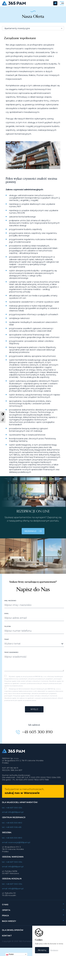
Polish (10, 954)
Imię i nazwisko (10, 603)
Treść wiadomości (11, 655)
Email (6, 616)
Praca (5, 918)
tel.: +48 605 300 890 (12, 825)
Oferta (6, 913)
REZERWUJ (33, 534)
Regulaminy (54, 950)
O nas (5, 907)
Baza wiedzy (9, 924)
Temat (6, 642)
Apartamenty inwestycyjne (17, 28)
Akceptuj (42, 950)
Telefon (7, 629)
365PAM (26, 3)
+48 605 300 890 (37, 735)
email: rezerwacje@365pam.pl (16, 845)
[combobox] (34, 646)
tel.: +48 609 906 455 (11, 830)
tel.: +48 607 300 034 (12, 810)
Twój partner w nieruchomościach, (24, 794)
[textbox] (31, 646)
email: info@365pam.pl (12, 815)
